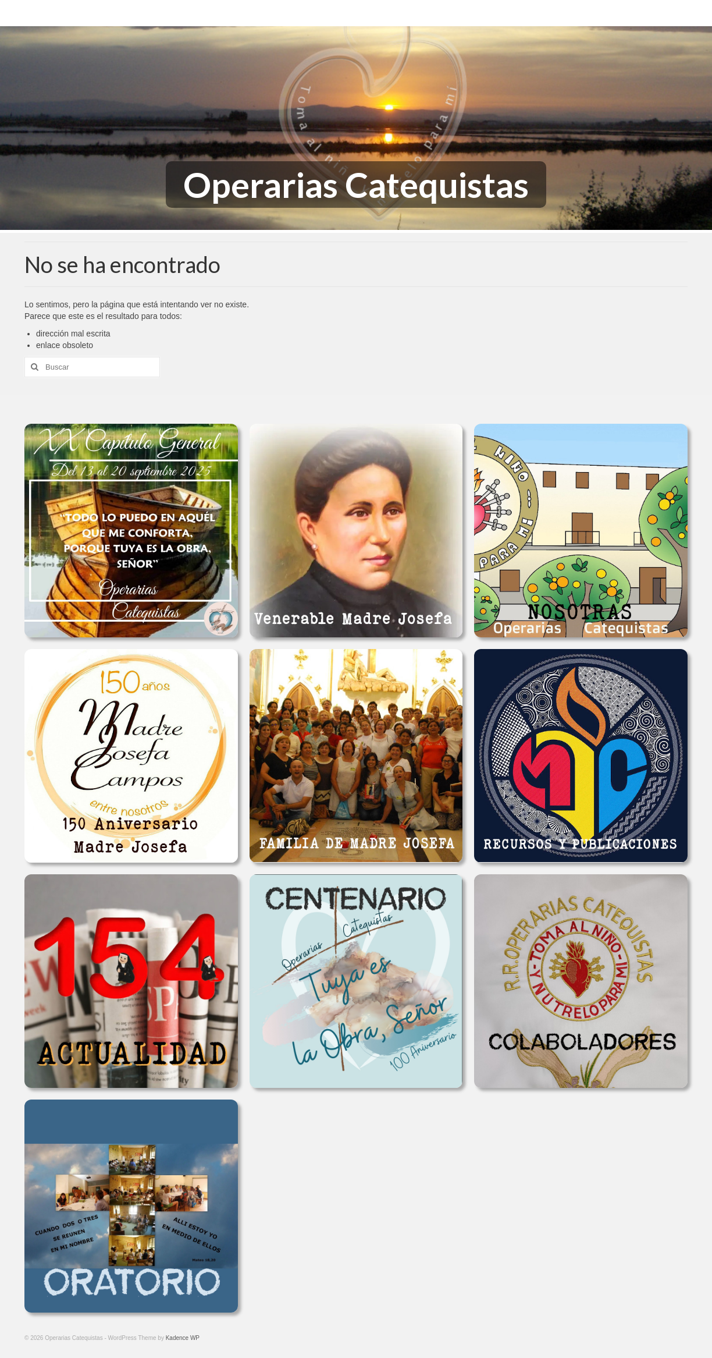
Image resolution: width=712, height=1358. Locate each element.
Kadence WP (183, 1338)
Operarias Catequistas (356, 184)
